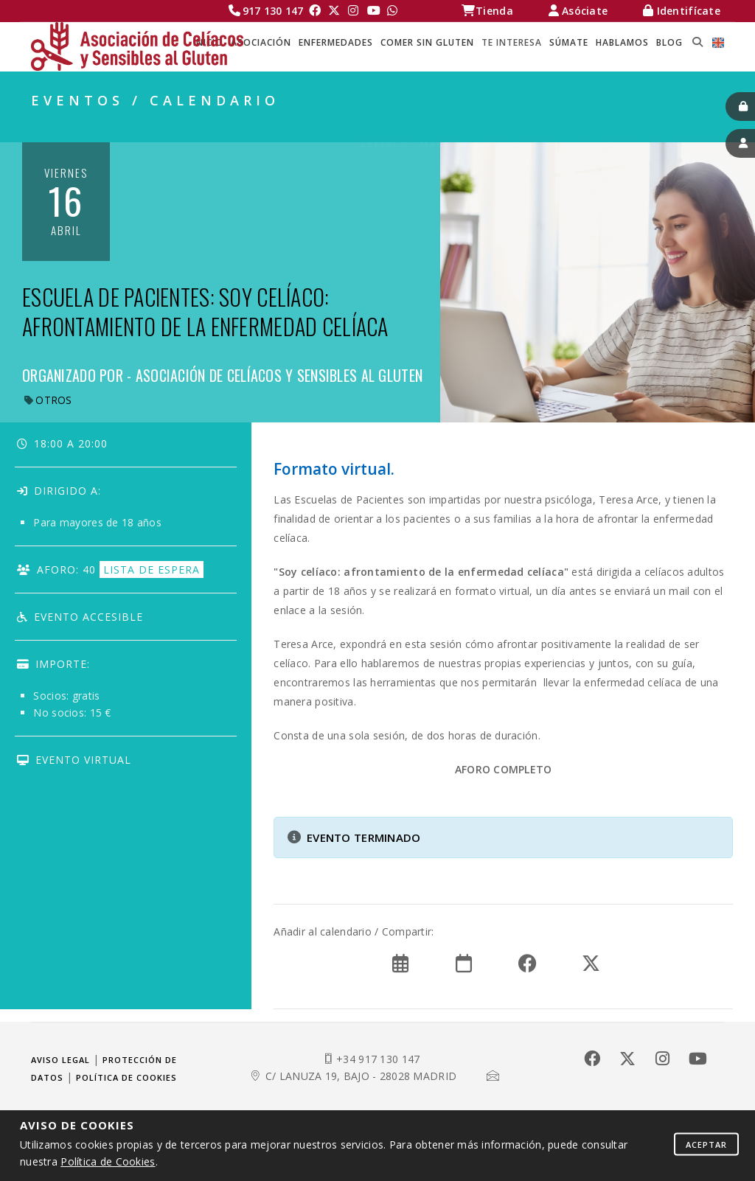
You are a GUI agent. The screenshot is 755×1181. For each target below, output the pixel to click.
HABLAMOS (622, 42)
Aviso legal (60, 1059)
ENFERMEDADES (336, 42)
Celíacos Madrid (413, 125)
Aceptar (706, 1143)
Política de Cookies (107, 1161)
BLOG (669, 42)
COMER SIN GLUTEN (427, 42)
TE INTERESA (511, 42)
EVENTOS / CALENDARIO (655, 125)
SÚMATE (568, 42)
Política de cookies (126, 1077)
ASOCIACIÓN (261, 42)
